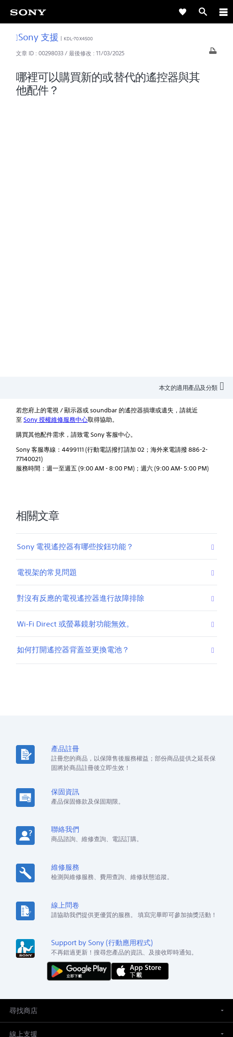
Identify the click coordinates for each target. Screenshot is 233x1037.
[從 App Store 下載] (140, 698)
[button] (116, 738)
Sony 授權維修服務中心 (55, 147)
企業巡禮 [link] (112, 893)
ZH (40, 845)
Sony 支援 (37, 36)
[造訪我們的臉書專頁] (106, 915)
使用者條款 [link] (116, 970)
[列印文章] (213, 53)
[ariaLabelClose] (223, 11)
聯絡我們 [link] (178, 893)
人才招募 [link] (145, 893)
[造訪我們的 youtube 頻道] (126, 915)
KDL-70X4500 (78, 38)
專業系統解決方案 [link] (67, 893)
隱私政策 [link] (116, 982)
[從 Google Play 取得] (81, 698)
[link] (28, 11)
